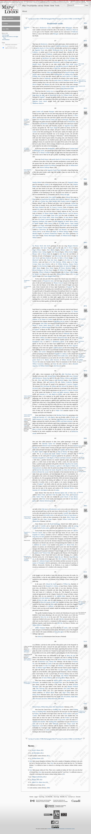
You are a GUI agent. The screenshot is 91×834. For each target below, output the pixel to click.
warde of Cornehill (40, 526)
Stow (52, 5)
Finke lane (80, 492)
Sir (66, 95)
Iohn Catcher (42, 351)
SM (48, 787)
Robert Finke (41, 495)
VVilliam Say (66, 584)
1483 (67, 376)
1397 (64, 205)
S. (72, 199)
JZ (42, 750)
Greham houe (74, 148)
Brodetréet (57, 62)
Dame (54, 201)
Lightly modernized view (11, 48)
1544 (39, 677)
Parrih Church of (67, 659)
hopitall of (38, 534)
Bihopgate (69, 27)
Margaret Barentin (73, 246)
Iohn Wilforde (65, 675)
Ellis (53, 378)
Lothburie (35, 52)
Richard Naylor (52, 376)
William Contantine (38, 364)
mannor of (38, 563)
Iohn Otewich (57, 366)
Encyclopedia (32, 5)
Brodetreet (26, 124)
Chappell (72, 384)
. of (63, 194)
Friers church (52, 197)
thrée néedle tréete (48, 515)
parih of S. (70, 390)
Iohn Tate (61, 619)
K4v (85, 23)
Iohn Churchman (66, 374)
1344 (71, 184)
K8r (85, 438)
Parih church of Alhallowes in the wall (82, 81)
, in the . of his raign (65, 321)
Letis (56, 248)
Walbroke (49, 54)
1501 (51, 619)
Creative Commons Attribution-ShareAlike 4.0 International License (61, 828)
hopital (44, 561)
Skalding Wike (42, 711)
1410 (47, 521)
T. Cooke (56, 325)
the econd (43, 472)
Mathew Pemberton (66, 382)
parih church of (70, 76)
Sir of (62, 258)
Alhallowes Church (71, 29)
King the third (38, 536)
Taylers (25, 425)
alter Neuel (54, 217)
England (69, 287)
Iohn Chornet (55, 252)
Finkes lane (57, 68)
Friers (73, 345)
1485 (39, 596)
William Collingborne (45, 272)
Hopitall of (60, 353)
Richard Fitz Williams (50, 165)
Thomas (63, 250)
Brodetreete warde (55, 23)
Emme (54, 364)
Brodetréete (72, 121)
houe (44, 159)
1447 (57, 617)
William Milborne (37, 625)
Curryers (63, 86)
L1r (85, 572)
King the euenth (71, 464)
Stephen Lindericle (66, 201)
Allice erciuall (36, 698)
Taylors (25, 420)
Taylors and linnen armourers (61, 392)
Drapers (82, 325)
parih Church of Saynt (68, 515)
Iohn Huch (63, 254)
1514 (41, 384)
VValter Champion (40, 627)
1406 (33, 688)
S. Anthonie (50, 606)
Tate (77, 608)
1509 (52, 667)
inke (43, 499)
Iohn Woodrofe (59, 380)
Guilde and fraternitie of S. (43, 417)
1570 (71, 707)
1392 (40, 686)
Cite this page (5, 35)
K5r (85, 40)
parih (46, 501)
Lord (73, 213)
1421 (46, 688)
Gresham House (36, 758)
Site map (56, 797)
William (48, 231)
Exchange (72, 58)
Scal (80, 712)
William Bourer (62, 213)
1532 (52, 694)
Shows (46, 5)
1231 (45, 540)
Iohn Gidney (44, 323)
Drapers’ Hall (35, 779)
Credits (5, 23)
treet (58, 50)
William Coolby (67, 519)
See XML (6, 29)
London (34, 131)
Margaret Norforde (72, 686)
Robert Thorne (36, 694)
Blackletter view (11, 46)
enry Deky (49, 268)
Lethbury (42, 337)
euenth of (56, 557)
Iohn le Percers (68, 248)
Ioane (33, 199)
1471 (71, 274)
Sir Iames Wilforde (47, 677)
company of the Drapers (39, 319)
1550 (54, 677)
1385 (45, 376)
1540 (38, 167)
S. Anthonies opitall (82, 355)
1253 (66, 182)
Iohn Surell (47, 246)
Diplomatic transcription (11, 44)
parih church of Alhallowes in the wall (65, 80)
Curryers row (81, 90)
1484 (62, 272)
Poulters (36, 713)
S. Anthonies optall (28, 559)
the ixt (54, 95)
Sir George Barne (60, 677)
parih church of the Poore (61, 159)
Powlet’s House (36, 750)
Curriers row (49, 91)
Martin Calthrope (44, 167)
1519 (42, 276)
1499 (74, 600)
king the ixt (59, 321)
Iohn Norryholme (65, 696)
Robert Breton (48, 325)
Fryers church (71, 60)
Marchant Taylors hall (61, 492)
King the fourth (67, 88)
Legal (36, 797)
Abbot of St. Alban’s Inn (38, 782)
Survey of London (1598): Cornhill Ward (69, 19)
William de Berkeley (37, 777)
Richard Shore (58, 682)
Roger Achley (66, 692)
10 (70, 426)
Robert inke (52, 495)
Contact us (71, 797)
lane (47, 58)
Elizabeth (34, 519)
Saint (62, 66)
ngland (42, 97)
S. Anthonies (35, 545)
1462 (54, 274)
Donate (78, 797)
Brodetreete (44, 44)
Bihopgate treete (39, 150)
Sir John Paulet (36, 753)
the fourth (49, 453)
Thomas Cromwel (58, 283)
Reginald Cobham (73, 182)
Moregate (55, 34)
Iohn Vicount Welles (44, 217)
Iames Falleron (73, 376)
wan (52, 604)
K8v (85, 505)
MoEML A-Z (63, 797)
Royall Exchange (69, 72)
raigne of (68, 655)
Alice (38, 209)
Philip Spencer (48, 223)
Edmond (68, 197)
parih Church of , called (45, 360)
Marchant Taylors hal (48, 443)
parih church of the (45, 48)
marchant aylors (82, 471)
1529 (69, 627)
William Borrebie (52, 698)
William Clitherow (65, 378)
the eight (65, 194)
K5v (85, 108)
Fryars (39, 50)
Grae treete (61, 719)
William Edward (61, 274)
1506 (76, 682)
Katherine (65, 364)
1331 (66, 445)
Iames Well (52, 707)
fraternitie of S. (47, 394)
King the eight (38, 95)
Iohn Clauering (40, 688)
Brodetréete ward (55, 509)
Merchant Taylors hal (62, 415)
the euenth (45, 602)
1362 (59, 190)
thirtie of (56, 632)
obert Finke (40, 497)
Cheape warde (71, 723)
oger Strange (48, 519)
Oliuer (39, 380)
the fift (68, 470)
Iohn (46, 221)
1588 (55, 167)
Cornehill (62, 449)
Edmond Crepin (46, 445)
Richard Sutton (36, 707)
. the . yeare (66, 337)
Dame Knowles (62, 209)
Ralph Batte (74, 696)
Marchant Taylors (69, 488)
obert (61, 266)
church (37, 103)
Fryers (69, 125)
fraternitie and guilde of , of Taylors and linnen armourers (51, 457)
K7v (85, 370)
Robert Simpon (71, 517)
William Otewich (67, 360)
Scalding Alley (36, 76)
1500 (44, 382)
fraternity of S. (39, 490)
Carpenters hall (81, 86)
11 (42, 552)
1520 (66, 165)
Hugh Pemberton (73, 380)
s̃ (42, 410)
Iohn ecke (61, 698)
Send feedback (6, 39)
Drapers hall (71, 50)
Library (40, 5)
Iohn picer (44, 248)
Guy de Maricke (60, 199)
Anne (76, 215)
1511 (76, 692)
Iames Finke (65, 495)
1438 (60, 663)
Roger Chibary (36, 250)
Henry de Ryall (36, 429)
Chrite (62, 673)
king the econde (48, 199)
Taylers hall (80, 453)
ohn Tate (80, 601)
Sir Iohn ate (54, 602)
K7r (85, 306)
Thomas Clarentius (61, 453)
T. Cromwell (26, 286)
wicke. (83, 712)
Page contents (8, 18)
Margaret (47, 84)
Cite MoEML (49, 797)
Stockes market (45, 528)
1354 (72, 186)
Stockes (34, 74)
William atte (45, 707)
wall (39, 111)
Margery (34, 254)
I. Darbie (39, 325)
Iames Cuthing (42, 252)
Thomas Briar (36, 521)
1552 (71, 677)
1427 (76, 688)
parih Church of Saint (69, 497)
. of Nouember (50, 194)
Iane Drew (44, 698)
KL (42, 753)
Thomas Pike (52, 661)
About (24, 11)
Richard (73, 203)
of (62, 451)
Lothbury (80, 338)
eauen (45, 632)
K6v (85, 242)
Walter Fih (59, 410)
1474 (43, 584)
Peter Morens (51, 250)
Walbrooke (75, 31)
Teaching (41, 797)
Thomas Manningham (50, 235)
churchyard (62, 46)
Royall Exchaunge (55, 524)
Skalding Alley (57, 709)
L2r (85, 703)
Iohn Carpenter (62, 559)
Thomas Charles (73, 264)
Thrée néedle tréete (72, 64)
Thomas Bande (46, 254)
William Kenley (69, 252)
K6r (85, 179)
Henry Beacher (60, 707)
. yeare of (64, 88)
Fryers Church (54, 170)
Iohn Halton (66, 233)
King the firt (63, 419)
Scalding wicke (68, 74)
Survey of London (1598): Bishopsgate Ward (42, 19)
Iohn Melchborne (37, 378)
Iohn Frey (75, 519)
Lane (43, 661)
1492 (60, 692)
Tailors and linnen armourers (65, 421)
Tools (57, 5)
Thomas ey (46, 378)
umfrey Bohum (36, 182)
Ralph (54, 231)
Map (24, 5)
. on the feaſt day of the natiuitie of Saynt (53, 427)
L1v (85, 641)
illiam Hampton (37, 690)
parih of (67, 545)
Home (31, 797)
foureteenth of (41, 602)
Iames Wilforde (73, 669)
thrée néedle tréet (63, 355)
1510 (57, 276)
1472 (48, 690)
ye (49, 358)
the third (62, 337)
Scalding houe (58, 74)
